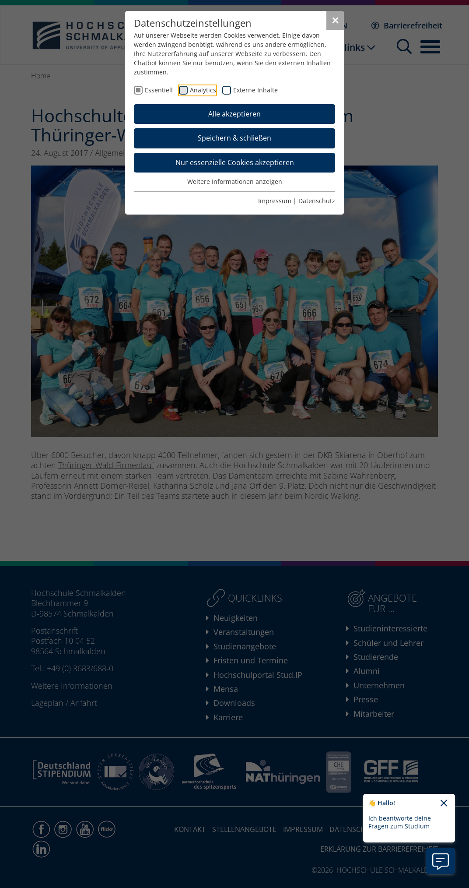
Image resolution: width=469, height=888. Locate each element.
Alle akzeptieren (234, 114)
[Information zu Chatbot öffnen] (440, 861)
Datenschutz (316, 201)
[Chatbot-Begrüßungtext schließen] (444, 803)
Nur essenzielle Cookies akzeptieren (234, 162)
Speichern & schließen (234, 138)
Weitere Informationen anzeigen (234, 181)
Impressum (274, 201)
